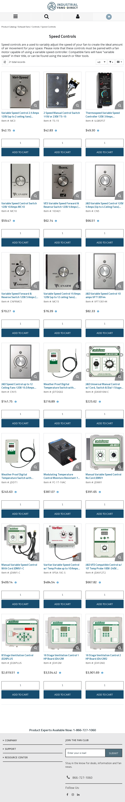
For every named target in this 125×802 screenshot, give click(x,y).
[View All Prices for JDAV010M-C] (99, 401)
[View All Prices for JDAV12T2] (99, 582)
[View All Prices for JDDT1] (15, 492)
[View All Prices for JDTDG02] (57, 401)
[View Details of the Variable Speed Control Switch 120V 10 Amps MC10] (20, 181)
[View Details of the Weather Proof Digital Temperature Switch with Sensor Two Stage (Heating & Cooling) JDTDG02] (62, 362)
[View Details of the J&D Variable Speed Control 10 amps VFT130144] (104, 271)
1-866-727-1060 (84, 730)
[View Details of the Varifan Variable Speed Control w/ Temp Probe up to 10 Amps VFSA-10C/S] (62, 542)
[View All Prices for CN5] (98, 221)
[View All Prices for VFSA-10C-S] (57, 582)
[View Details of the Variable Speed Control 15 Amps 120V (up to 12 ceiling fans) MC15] (62, 271)
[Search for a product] (46, 17)
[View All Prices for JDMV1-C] (15, 582)
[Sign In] (77, 17)
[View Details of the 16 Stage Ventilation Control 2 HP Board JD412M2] (104, 633)
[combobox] (101, 62)
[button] (111, 62)
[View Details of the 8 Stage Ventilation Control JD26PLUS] (20, 633)
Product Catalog (8, 26)
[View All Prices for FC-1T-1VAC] (57, 492)
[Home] (62, 6)
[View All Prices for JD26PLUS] (18, 672)
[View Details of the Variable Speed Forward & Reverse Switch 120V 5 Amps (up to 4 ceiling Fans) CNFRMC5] (20, 271)
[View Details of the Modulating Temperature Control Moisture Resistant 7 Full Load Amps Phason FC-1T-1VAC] (62, 452)
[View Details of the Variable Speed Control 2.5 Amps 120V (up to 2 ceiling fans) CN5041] (20, 90)
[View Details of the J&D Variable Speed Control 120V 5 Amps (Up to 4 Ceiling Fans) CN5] (104, 181)
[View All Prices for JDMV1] (99, 492)
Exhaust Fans (24, 26)
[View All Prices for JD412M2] (102, 672)
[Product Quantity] (20, 143)
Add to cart (20, 152)
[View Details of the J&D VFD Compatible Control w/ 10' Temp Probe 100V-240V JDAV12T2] (104, 542)
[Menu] (15, 17)
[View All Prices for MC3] (14, 130)
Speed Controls (48, 26)
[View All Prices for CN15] (15, 401)
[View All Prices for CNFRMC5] (14, 311)
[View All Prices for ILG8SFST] (98, 130)
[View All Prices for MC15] (56, 311)
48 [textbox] (98, 62)
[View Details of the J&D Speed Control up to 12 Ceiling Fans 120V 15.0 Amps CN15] (20, 362)
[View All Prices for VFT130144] (98, 311)
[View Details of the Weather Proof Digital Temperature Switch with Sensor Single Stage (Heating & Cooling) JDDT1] (20, 452)
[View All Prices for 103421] (56, 221)
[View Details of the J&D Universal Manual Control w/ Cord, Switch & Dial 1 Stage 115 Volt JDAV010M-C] (104, 362)
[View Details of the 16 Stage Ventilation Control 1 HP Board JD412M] (62, 633)
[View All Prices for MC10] (14, 221)
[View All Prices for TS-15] (56, 130)
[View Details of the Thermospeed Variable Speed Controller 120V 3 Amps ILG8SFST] (104, 90)
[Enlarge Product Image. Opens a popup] (35, 105)
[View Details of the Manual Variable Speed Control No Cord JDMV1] (104, 452)
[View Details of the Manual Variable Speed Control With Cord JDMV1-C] (20, 542)
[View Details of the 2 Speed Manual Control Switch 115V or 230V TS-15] (62, 90)
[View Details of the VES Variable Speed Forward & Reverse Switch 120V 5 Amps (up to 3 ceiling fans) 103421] (62, 181)
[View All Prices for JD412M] (60, 672)
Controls (35, 26)
